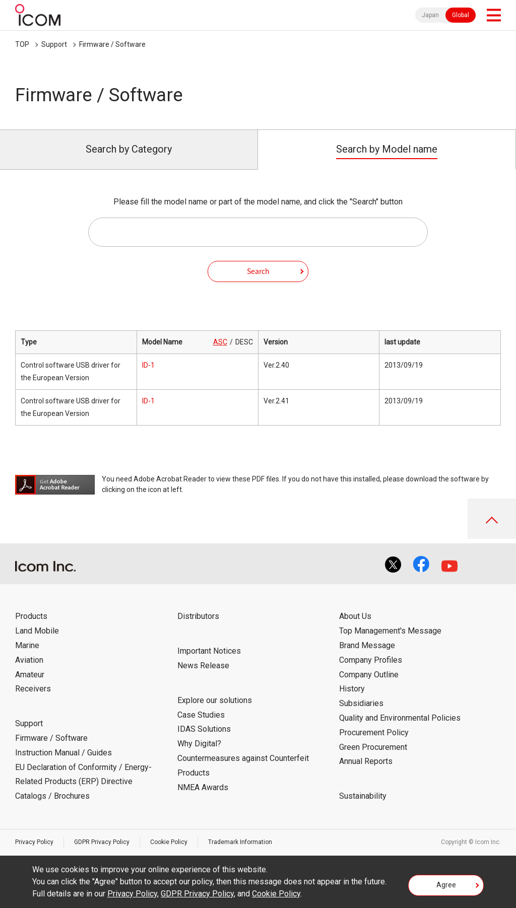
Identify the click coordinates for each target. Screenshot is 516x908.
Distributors (198, 616)
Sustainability (362, 796)
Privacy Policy (34, 842)
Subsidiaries (361, 703)
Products (31, 616)
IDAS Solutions (204, 729)
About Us (355, 616)
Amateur (29, 674)
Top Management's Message (390, 631)
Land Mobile (37, 631)
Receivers (33, 688)
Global (460, 15)
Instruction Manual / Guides (63, 752)
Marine (27, 645)
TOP (22, 44)
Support (54, 44)
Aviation (29, 660)
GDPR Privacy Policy (102, 842)
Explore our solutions (214, 700)
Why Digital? (199, 743)
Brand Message (367, 645)
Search (258, 271)
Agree (446, 885)
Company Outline (369, 674)
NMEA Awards (202, 787)
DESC (244, 342)
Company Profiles (370, 660)
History (352, 688)
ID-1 (148, 365)
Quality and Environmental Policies (400, 718)
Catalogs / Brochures (52, 796)
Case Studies (201, 715)
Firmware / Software (112, 44)
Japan (430, 15)
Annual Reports (366, 761)
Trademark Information (240, 842)
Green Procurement (373, 747)
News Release (203, 665)
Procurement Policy (374, 732)
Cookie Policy (168, 842)
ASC (220, 342)
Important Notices (209, 651)
